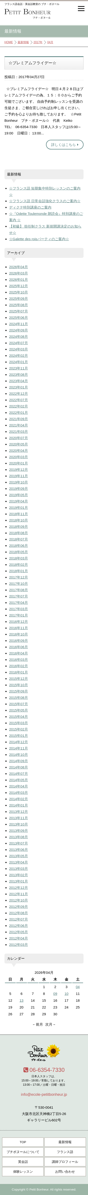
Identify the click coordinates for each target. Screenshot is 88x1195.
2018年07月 (18, 539)
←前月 (37, 1024)
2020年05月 (18, 444)
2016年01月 (18, 672)
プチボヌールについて (23, 1152)
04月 (50, 42)
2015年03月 (18, 723)
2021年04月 (18, 425)
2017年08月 (18, 590)
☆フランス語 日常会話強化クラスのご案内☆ (44, 201)
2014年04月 (18, 786)
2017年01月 (18, 615)
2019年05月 (18, 495)
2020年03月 (18, 457)
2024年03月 (18, 349)
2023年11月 (18, 368)
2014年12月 (18, 742)
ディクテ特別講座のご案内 (30, 207)
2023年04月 (18, 381)
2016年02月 (18, 666)
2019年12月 (18, 470)
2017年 (38, 42)
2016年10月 (18, 634)
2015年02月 (18, 729)
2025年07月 (18, 311)
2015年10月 (18, 685)
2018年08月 (18, 533)
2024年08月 (18, 337)
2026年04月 (18, 267)
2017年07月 (18, 596)
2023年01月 (18, 387)
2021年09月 (18, 419)
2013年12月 (18, 812)
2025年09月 (18, 299)
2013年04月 (18, 862)
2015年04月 (18, 717)
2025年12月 (18, 286)
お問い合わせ (65, 1171)
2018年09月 (18, 527)
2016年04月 (18, 653)
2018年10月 (18, 520)
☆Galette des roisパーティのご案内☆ (39, 239)
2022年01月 (18, 413)
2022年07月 (18, 400)
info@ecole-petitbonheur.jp (44, 1094)
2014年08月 (18, 767)
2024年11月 (18, 324)
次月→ (50, 1024)
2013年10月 (18, 824)
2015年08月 (18, 698)
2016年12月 (18, 622)
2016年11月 (18, 628)
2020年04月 (18, 451)
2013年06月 (18, 850)
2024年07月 (18, 343)
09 (55, 994)
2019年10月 (18, 482)
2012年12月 (18, 888)
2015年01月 (18, 736)
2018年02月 (18, 565)
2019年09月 (18, 489)
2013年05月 (18, 856)
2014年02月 (18, 799)
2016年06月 (18, 647)
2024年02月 (18, 356)
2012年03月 (18, 945)
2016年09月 (18, 641)
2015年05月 (18, 710)
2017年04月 (18, 603)
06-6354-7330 (44, 1070)
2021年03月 (18, 432)
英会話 (23, 1162)
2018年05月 (18, 552)
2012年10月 (18, 900)
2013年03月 (18, 869)
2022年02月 (18, 406)
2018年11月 (18, 514)
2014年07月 (18, 774)
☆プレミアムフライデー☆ (32, 63)
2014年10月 (18, 755)
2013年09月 (18, 831)
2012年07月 (18, 919)
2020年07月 (18, 438)
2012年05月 (18, 932)
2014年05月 (18, 780)
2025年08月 (18, 305)
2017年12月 (18, 577)
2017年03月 (18, 609)
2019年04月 (18, 501)
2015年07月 (18, 704)
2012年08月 (18, 913)
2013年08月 (18, 837)
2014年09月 (18, 761)
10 (67, 994)
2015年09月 (18, 691)
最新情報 (23, 42)
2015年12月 (18, 679)
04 (78, 987)
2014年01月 (18, 805)
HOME (8, 42)
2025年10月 (18, 292)
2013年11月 (18, 818)
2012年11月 (18, 894)
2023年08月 (18, 375)
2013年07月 (18, 843)
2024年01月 (18, 362)
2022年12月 (18, 394)
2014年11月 (18, 748)
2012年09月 (18, 907)
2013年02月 (18, 875)
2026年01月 (18, 280)
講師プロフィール (65, 1162)
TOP (23, 1142)
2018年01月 (18, 571)
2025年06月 (18, 318)
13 (21, 1000)
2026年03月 (18, 273)
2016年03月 (18, 660)
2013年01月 (18, 881)
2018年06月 (18, 546)
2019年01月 (18, 508)
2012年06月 (18, 926)
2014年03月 (18, 793)
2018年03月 (18, 558)
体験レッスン (23, 1171)
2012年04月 (18, 938)
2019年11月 (18, 476)
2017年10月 (18, 584)
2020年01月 (18, 463)
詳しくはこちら (64, 145)
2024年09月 (18, 330)
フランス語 (65, 1152)
